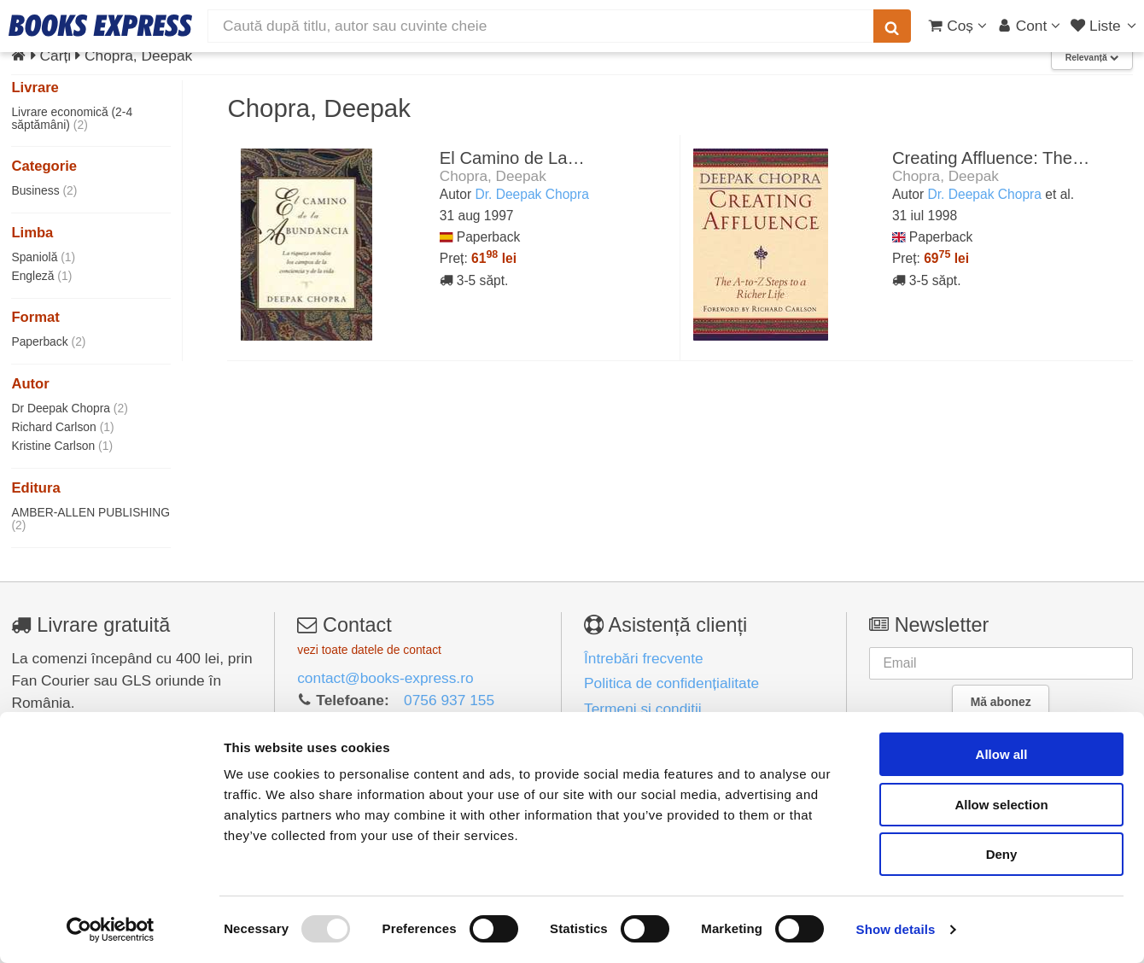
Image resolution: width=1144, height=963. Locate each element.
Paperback (48, 341)
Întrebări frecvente (643, 658)
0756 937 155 (449, 700)
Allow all (1002, 754)
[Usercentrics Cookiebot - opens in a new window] (110, 930)
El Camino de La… (512, 158)
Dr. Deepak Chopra (531, 194)
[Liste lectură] (1105, 25)
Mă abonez (1001, 702)
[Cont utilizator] (1029, 25)
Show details (896, 929)
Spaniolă (43, 257)
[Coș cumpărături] (957, 25)
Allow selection (1001, 804)
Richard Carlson (62, 427)
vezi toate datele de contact (369, 650)
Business (44, 190)
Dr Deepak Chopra (69, 408)
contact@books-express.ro (385, 677)
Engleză (41, 276)
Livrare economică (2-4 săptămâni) (71, 118)
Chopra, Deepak (493, 175)
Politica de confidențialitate (671, 683)
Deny (1002, 854)
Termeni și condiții (643, 708)
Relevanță (1091, 57)
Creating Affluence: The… (990, 158)
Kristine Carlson (62, 445)
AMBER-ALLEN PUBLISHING (90, 518)
